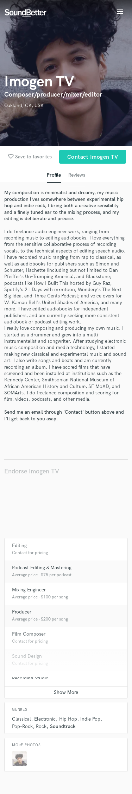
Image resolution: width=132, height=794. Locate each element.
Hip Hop (68, 719)
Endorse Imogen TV (31, 471)
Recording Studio (30, 678)
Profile (54, 175)
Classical (21, 719)
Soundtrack (63, 726)
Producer (21, 612)
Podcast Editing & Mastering (41, 568)
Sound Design (27, 656)
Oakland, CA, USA (24, 106)
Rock (41, 726)
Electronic (45, 719)
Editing (19, 546)
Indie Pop (90, 719)
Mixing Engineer (29, 590)
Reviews (76, 175)
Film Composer (28, 634)
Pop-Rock (22, 726)
